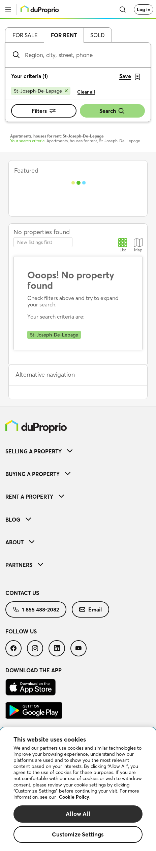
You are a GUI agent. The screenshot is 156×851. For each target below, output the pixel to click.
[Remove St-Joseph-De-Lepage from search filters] (40, 91)
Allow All (78, 813)
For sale (24, 35)
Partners (24, 564)
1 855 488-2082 (36, 609)
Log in (143, 9)
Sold (97, 35)
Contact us (22, 593)
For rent (64, 35)
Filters (44, 110)
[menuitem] (78, 451)
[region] (78, 789)
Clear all (86, 92)
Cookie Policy (74, 797)
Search (112, 111)
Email (90, 609)
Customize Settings (78, 834)
